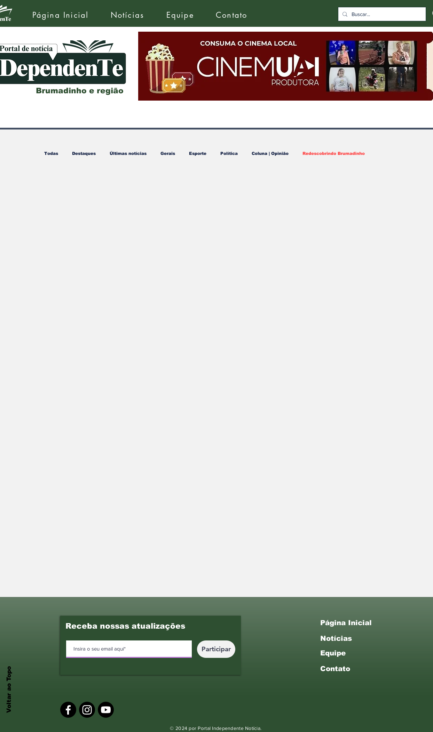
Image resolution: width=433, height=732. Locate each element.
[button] (127, 15)
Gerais (167, 153)
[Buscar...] (381, 14)
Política (229, 153)
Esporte (197, 153)
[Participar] (216, 649)
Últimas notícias (128, 153)
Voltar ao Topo (9, 689)
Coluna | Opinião (270, 153)
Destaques (84, 153)
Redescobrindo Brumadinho (333, 153)
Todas (51, 153)
